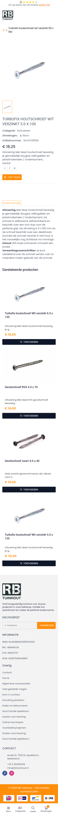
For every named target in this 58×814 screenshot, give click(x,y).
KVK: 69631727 (10, 652)
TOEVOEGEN (12, 177)
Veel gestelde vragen (14, 689)
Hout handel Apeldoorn (15, 711)
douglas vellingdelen (33, 213)
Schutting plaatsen (13, 700)
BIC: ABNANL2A (10, 647)
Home (5, 678)
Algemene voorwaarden (16, 683)
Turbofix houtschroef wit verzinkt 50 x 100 (30, 30)
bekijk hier (44, 4)
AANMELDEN (47, 625)
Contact (7, 672)
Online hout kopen (12, 722)
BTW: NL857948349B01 (15, 658)
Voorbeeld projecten (14, 727)
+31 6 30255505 (16, 764)
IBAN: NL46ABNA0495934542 (18, 641)
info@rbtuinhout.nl (18, 768)
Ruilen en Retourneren (15, 705)
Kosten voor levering (14, 716)
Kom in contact (11, 694)
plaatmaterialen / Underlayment (22, 217)
